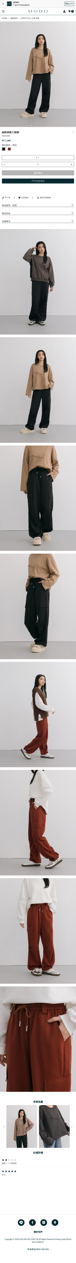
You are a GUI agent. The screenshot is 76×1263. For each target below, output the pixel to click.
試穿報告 (23, 197)
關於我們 (38, 1232)
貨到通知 (38, 173)
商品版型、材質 (9, 205)
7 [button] (49, 125)
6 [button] (44, 125)
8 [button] (54, 125)
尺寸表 (6, 197)
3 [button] (31, 125)
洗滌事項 (6, 221)
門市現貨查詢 (38, 181)
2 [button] (26, 125)
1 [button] (22, 125)
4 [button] (35, 125)
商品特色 (6, 213)
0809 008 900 (42, 1249)
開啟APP (69, 4)
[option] (38, 74)
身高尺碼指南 (44, 197)
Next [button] (72, 1126)
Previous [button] (3, 1126)
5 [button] (40, 125)
